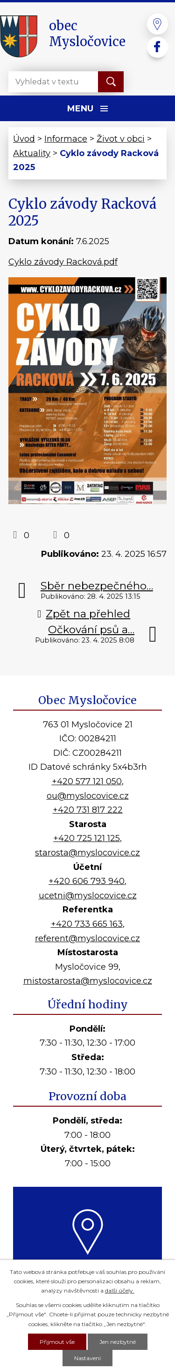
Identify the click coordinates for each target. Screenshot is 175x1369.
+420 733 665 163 (87, 924)
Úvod (24, 139)
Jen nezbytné (117, 1341)
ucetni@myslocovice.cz (88, 895)
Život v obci (121, 139)
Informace (65, 139)
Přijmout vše (57, 1341)
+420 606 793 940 (87, 881)
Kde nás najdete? (87, 1265)
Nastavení (87, 1358)
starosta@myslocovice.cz (87, 853)
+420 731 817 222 (88, 810)
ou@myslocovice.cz (88, 796)
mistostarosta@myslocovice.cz (87, 981)
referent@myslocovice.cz (87, 938)
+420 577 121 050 (87, 781)
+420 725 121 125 (86, 838)
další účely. (119, 1290)
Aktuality (31, 153)
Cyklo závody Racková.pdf (63, 262)
